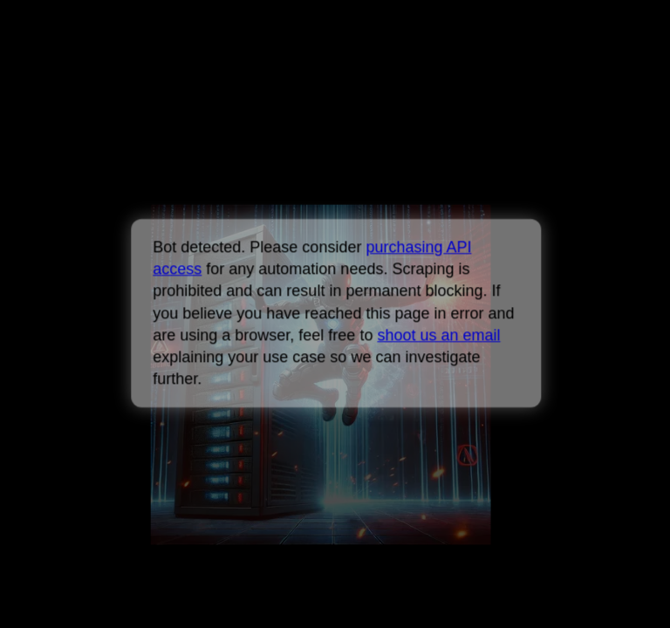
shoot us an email (438, 335)
